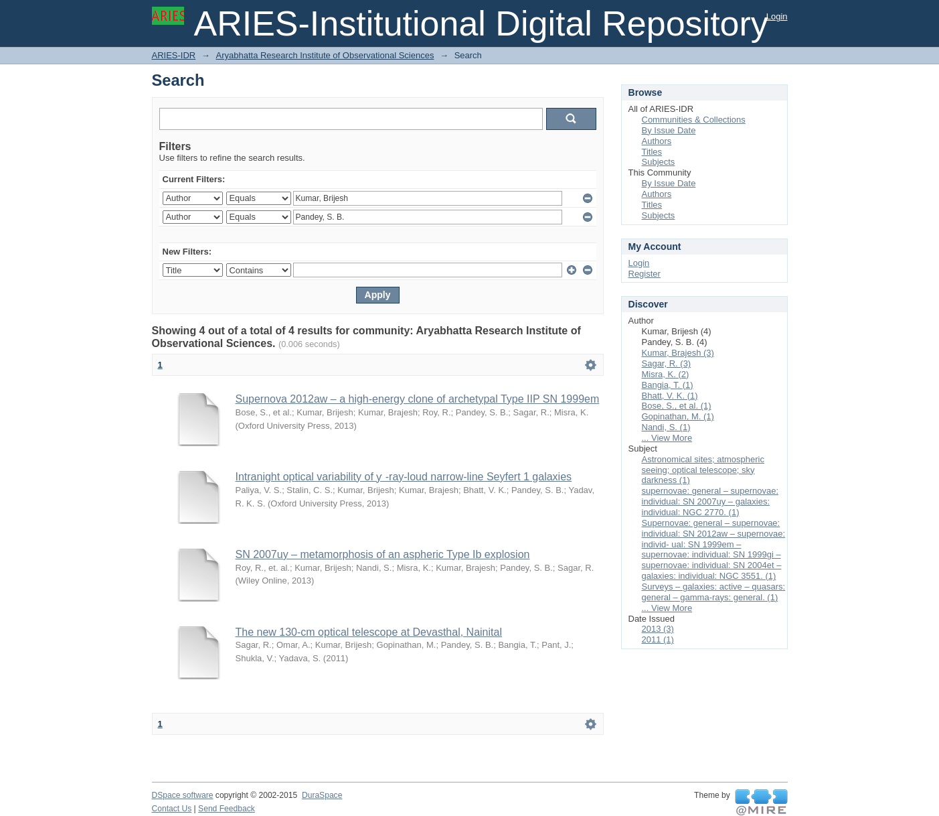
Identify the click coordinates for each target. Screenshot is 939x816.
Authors (657, 141)
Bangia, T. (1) (667, 385)
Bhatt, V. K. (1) (670, 396)
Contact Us (172, 808)
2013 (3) (658, 629)
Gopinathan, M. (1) (678, 416)
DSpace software (183, 795)
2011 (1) (658, 639)
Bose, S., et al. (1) (676, 406)
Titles (652, 152)
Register (644, 274)
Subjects (658, 162)
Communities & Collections (694, 120)
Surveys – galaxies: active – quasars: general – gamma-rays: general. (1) (714, 592)
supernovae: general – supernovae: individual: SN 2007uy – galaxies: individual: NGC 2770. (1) (710, 501)
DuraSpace (322, 795)
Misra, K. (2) (665, 374)
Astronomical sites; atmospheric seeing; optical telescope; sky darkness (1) (703, 470)
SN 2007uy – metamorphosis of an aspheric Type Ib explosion (383, 554)
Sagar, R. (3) (666, 363)
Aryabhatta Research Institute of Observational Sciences (325, 55)
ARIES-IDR (174, 55)
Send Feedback (226, 808)
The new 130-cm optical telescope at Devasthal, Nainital (369, 632)
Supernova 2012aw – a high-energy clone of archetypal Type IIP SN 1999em (418, 399)
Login (777, 16)
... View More (667, 438)
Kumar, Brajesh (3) (678, 353)
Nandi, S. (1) (666, 427)
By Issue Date (669, 130)
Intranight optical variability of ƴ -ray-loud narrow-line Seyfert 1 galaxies (404, 476)
